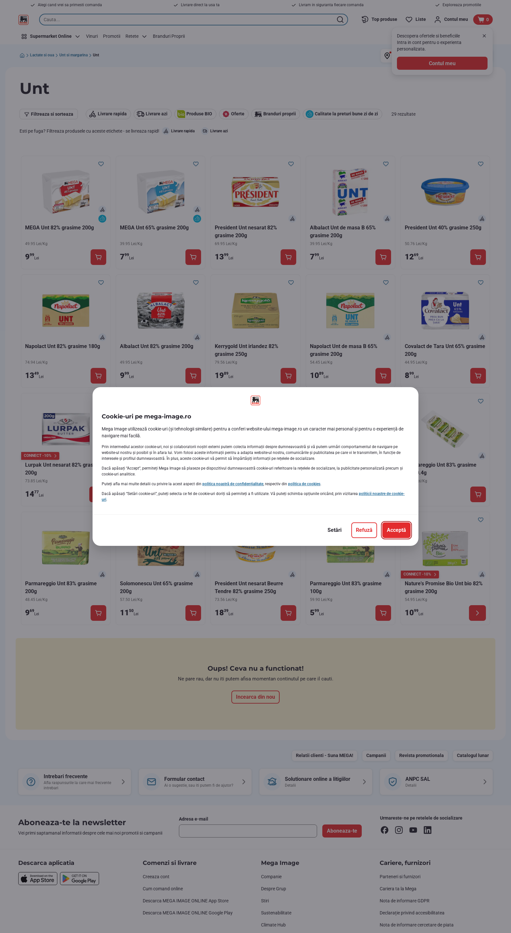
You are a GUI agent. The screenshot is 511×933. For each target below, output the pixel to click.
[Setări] (334, 530)
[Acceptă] (396, 530)
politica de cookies (304, 484)
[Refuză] (364, 530)
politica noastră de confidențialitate (232, 484)
